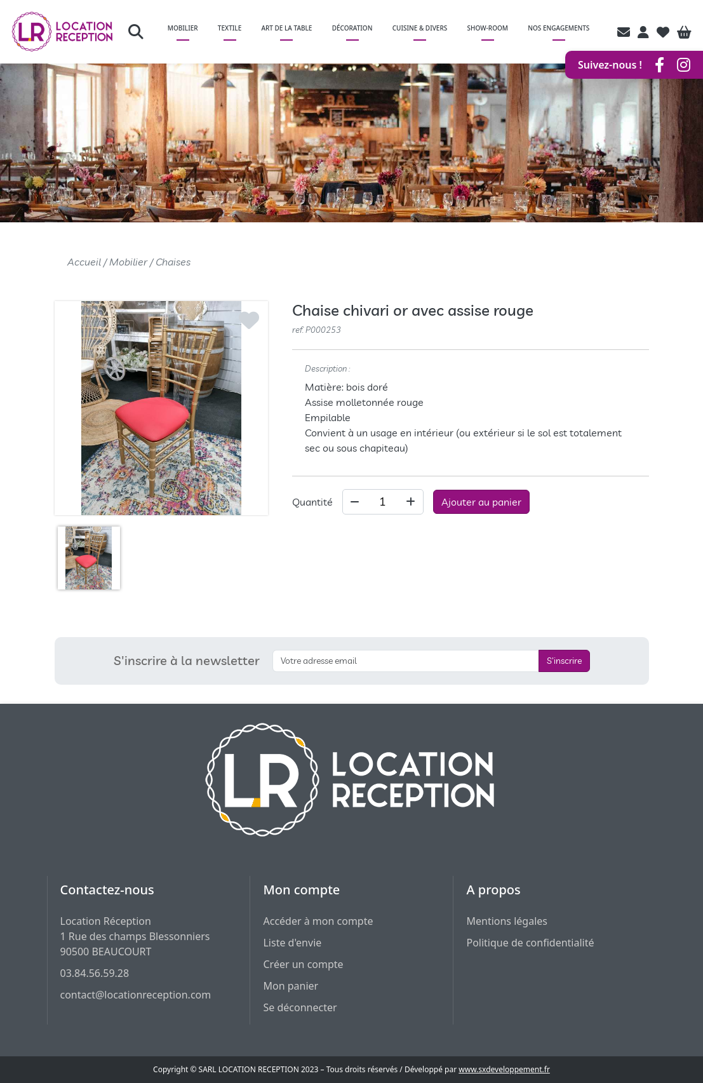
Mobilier (128, 261)
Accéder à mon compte (318, 921)
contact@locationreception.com (135, 995)
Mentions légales (506, 921)
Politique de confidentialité (530, 943)
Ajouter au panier (481, 501)
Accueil (84, 261)
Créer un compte (303, 964)
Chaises (173, 261)
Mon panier (290, 986)
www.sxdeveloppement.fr (504, 1069)
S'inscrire (564, 660)
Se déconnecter (300, 1007)
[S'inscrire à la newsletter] (405, 661)
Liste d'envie (292, 943)
